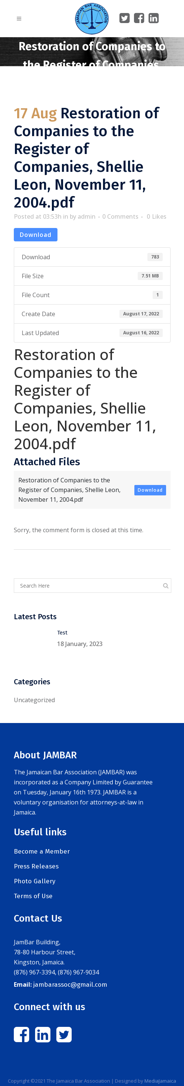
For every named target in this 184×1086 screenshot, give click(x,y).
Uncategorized (34, 700)
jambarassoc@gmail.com (70, 985)
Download (36, 235)
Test (62, 632)
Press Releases (36, 866)
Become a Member (42, 851)
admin (87, 216)
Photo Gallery (34, 881)
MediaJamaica (160, 1080)
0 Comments (120, 216)
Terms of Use (33, 896)
